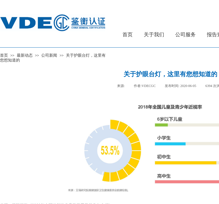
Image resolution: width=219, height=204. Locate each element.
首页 (4, 55)
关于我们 (154, 34)
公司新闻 (49, 55)
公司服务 (185, 34)
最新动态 (25, 55)
